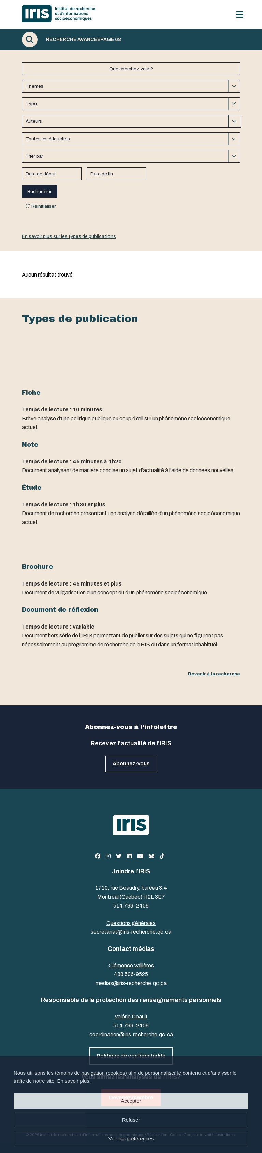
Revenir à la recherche (214, 673)
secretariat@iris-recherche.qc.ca (131, 932)
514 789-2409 (131, 906)
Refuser (131, 1120)
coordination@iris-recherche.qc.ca (131, 1034)
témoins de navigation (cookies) (91, 1073)
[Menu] (239, 14)
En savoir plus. (74, 1081)
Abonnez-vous (131, 764)
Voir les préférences (131, 1138)
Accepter (131, 1101)
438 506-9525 (131, 974)
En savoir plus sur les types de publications (69, 236)
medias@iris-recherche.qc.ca (131, 983)
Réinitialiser (43, 206)
